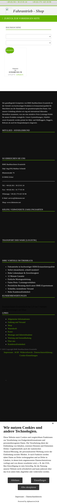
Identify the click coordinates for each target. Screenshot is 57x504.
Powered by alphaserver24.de (28, 501)
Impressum (19, 497)
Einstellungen (40, 480)
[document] (28, 451)
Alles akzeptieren (28, 487)
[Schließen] (53, 424)
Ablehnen (15, 480)
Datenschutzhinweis (34, 497)
